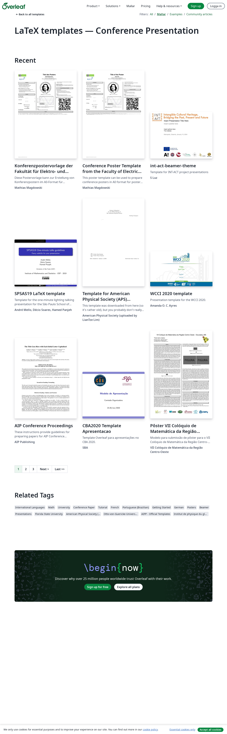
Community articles (199, 14)
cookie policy (150, 729)
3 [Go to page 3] (33, 469)
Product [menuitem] (92, 6)
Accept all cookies (210, 729)
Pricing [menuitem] (145, 6)
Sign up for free (97, 587)
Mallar (161, 14)
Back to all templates (29, 14)
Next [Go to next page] (44, 469)
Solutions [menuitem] (112, 6)
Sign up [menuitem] (196, 6)
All (151, 14)
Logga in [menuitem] (216, 6)
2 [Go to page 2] (26, 469)
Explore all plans (128, 587)
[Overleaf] (13, 6)
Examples (176, 14)
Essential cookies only (182, 729)
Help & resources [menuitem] (168, 6)
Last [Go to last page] (60, 469)
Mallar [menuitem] (130, 6)
